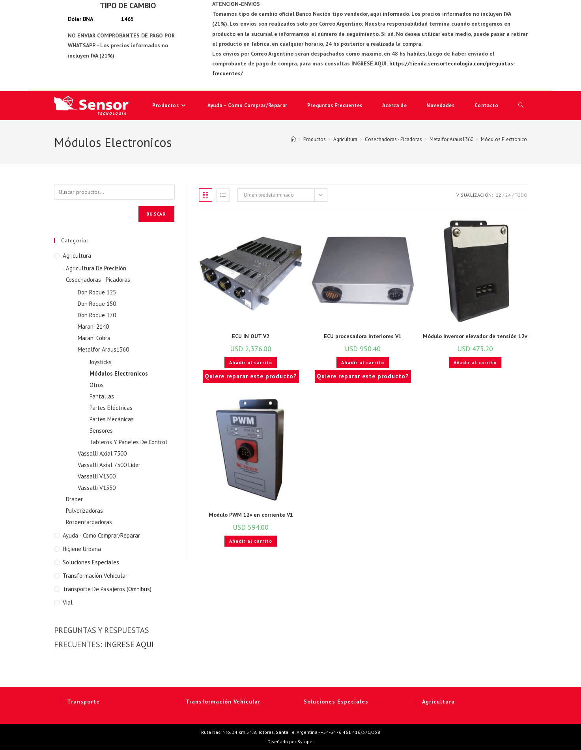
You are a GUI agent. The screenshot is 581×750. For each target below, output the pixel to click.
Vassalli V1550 (97, 487)
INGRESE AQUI (129, 644)
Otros (97, 385)
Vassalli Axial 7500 (102, 453)
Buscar (156, 214)
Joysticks (101, 362)
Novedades (440, 105)
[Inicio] (293, 139)
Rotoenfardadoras (89, 522)
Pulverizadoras (84, 510)
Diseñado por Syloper (290, 741)
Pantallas (102, 396)
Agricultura (77, 255)
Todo (521, 195)
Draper (74, 499)
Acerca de (394, 105)
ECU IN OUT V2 (250, 336)
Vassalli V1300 (97, 476)
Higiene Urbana (82, 549)
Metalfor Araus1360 (103, 349)
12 (498, 195)
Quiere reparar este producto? (251, 376)
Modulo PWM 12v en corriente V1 (251, 514)
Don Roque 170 (97, 315)
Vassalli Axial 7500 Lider (109, 465)
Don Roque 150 (97, 303)
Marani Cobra (94, 338)
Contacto (487, 105)
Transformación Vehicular (95, 575)
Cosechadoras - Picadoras (98, 279)
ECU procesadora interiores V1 (363, 336)
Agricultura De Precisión (96, 268)
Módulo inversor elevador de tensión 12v (475, 336)
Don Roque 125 (97, 292)
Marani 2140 (93, 326)
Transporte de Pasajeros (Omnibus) (107, 589)
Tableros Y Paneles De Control (128, 442)
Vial (68, 602)
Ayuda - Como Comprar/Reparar (101, 535)
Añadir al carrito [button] (250, 362)
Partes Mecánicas (112, 419)
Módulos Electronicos (505, 139)
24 (508, 195)
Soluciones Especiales (91, 562)
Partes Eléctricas (111, 407)
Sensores (101, 430)
